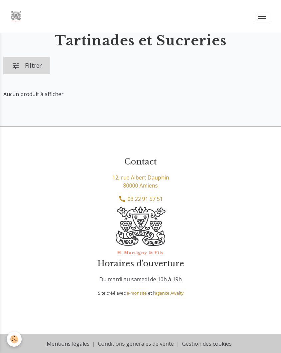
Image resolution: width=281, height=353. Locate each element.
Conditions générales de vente (136, 343)
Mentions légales (68, 343)
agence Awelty (169, 293)
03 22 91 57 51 (140, 199)
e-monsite (137, 293)
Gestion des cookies (207, 343)
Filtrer (27, 65)
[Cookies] (14, 339)
